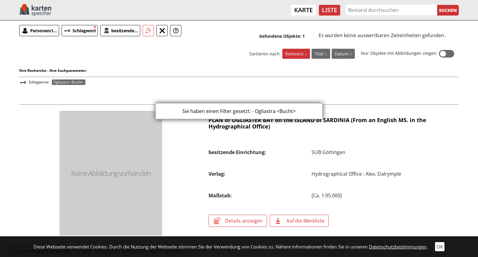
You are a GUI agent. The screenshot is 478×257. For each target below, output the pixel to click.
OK (440, 247)
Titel (320, 54)
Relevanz (295, 54)
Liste (329, 10)
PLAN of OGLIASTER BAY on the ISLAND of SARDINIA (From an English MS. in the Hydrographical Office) (317, 123)
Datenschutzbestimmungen (397, 247)
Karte (303, 10)
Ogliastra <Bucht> (68, 82)
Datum (342, 54)
